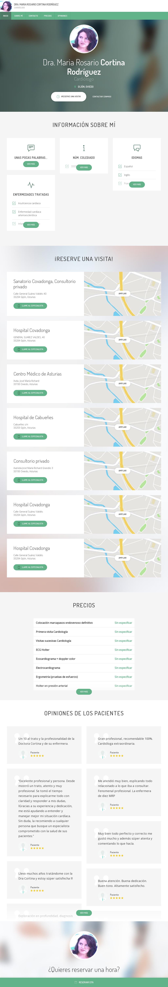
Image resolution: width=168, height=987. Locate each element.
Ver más (84, 912)
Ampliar (122, 293)
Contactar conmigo (102, 96)
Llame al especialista (30, 305)
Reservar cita (84, 982)
